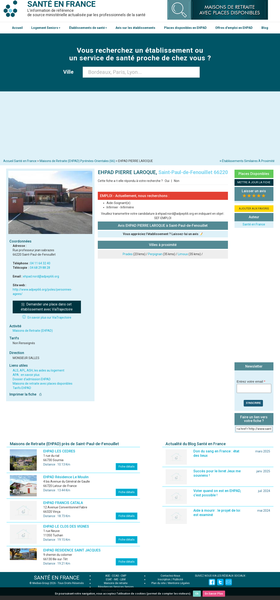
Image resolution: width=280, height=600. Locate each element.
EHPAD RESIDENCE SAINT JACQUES (72, 550)
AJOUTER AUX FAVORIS (254, 208)
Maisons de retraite (116, 583)
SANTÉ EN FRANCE (56, 578)
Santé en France (254, 224)
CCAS (115, 575)
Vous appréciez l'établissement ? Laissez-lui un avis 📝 (163, 234)
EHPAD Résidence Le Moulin (66, 477)
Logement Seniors (45, 28)
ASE (107, 575)
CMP (123, 575)
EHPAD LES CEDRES (59, 451)
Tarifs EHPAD (22, 388)
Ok (197, 593)
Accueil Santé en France (20, 161)
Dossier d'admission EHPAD (32, 379)
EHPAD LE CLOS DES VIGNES (66, 526)
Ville (69, 72)
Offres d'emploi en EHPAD (234, 28)
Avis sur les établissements (135, 28)
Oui (167, 181)
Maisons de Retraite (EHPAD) (33, 330)
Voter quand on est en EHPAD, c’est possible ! (217, 493)
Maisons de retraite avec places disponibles (42, 383)
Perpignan (155, 254)
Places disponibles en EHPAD (185, 28)
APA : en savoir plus (26, 375)
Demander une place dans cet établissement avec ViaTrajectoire (47, 306)
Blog (264, 28)
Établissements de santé (88, 28)
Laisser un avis (254, 191)
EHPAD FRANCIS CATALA (63, 503)
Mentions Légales (179, 583)
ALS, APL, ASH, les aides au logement (38, 370)
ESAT (109, 579)
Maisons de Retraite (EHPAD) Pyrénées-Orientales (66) (77, 161)
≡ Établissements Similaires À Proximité (247, 161)
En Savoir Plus (214, 593)
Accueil (17, 28)
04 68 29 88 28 (40, 267)
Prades (128, 254)
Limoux (183, 254)
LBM (123, 579)
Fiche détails (127, 466)
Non (176, 181)
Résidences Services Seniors (116, 586)
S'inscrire (253, 403)
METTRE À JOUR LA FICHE (253, 182)
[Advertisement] (140, 126)
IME (116, 579)
